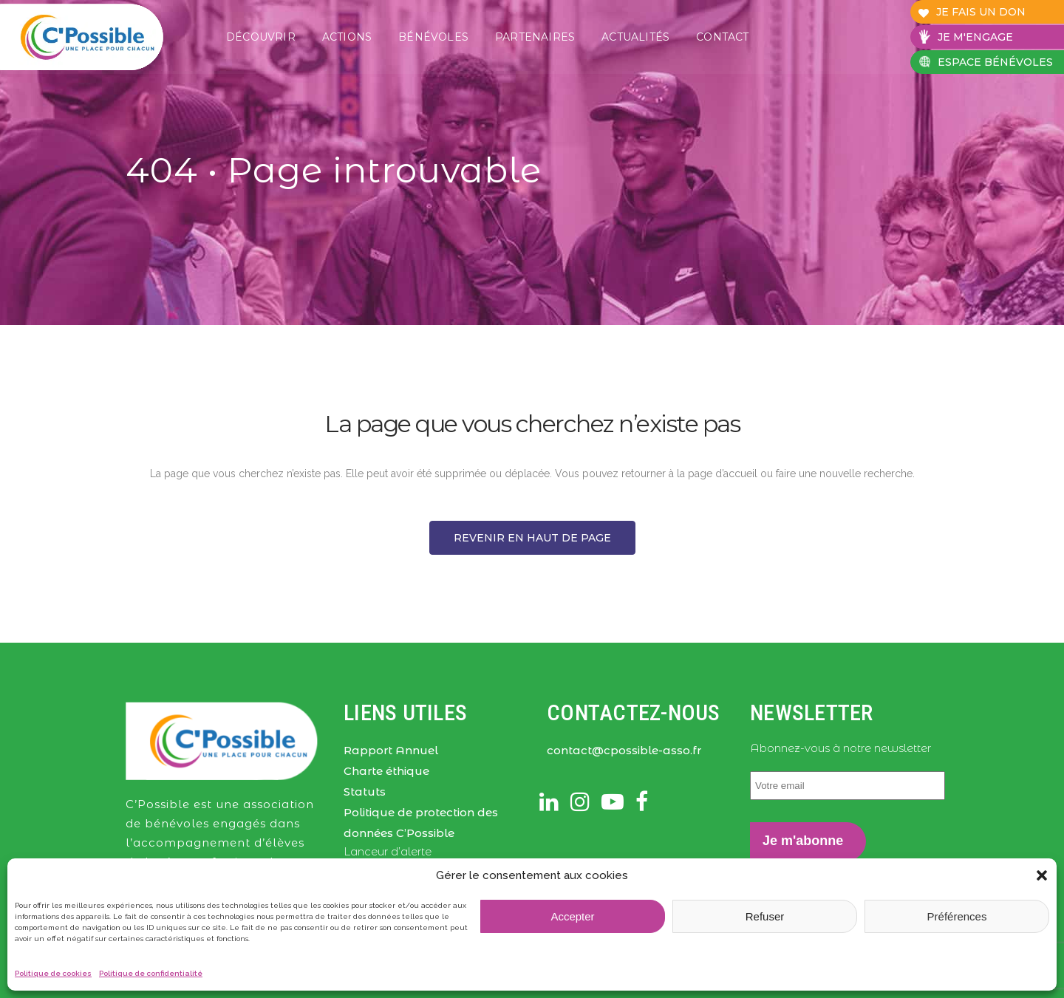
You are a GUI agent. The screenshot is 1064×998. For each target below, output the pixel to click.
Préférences (957, 916)
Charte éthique (386, 771)
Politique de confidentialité (150, 973)
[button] (1041, 875)
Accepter (572, 916)
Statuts (365, 792)
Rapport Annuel (391, 750)
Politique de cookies (53, 973)
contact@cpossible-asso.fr (624, 750)
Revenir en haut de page (532, 537)
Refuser (765, 916)
